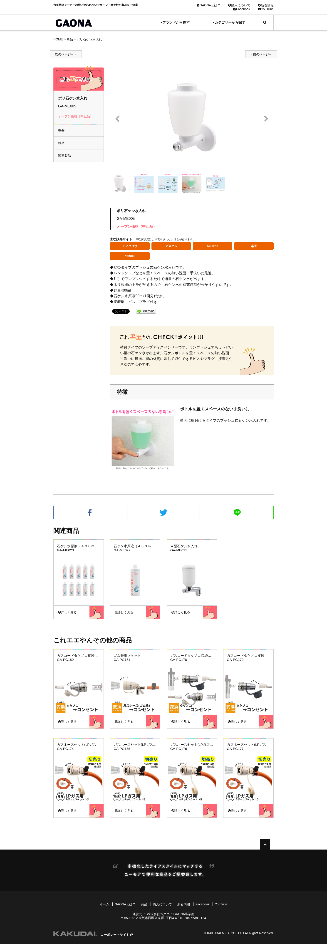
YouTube (266, 9)
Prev (117, 119)
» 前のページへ (261, 54)
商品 (70, 39)
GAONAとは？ (209, 5)
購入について (239, 5)
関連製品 (64, 155)
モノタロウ (129, 246)
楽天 (254, 246)
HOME (58, 39)
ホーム (104, 904)
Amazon (212, 246)
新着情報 (266, 5)
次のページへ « (66, 54)
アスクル (171, 246)
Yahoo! (130, 256)
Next (266, 119)
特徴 (61, 143)
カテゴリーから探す (229, 22)
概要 (61, 130)
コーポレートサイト (115, 935)
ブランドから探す (175, 22)
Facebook (241, 9)
